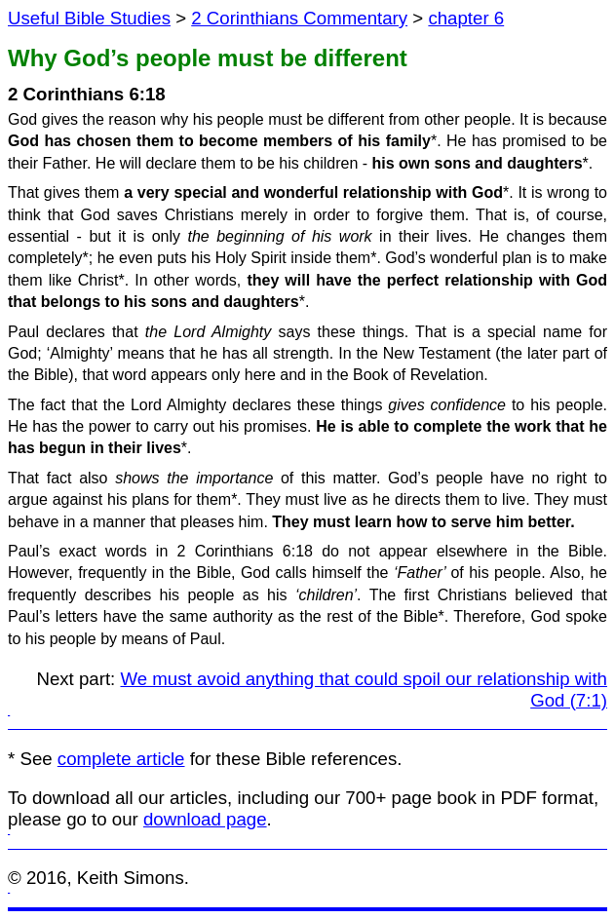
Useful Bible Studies (89, 18)
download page (205, 819)
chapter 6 (466, 18)
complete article (121, 758)
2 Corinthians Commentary (299, 18)
